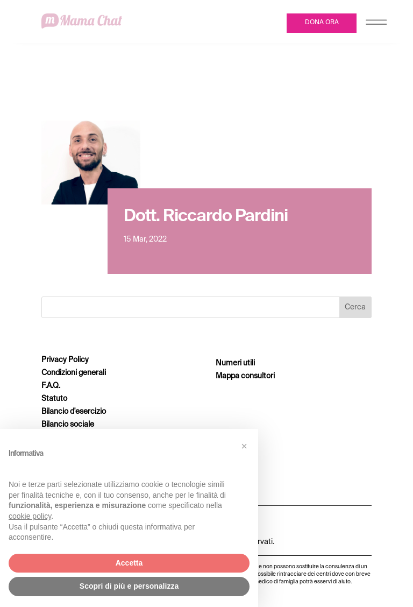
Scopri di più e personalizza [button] (129, 586)
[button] (244, 446)
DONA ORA (322, 22)
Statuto (54, 399)
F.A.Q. (50, 386)
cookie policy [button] (30, 516)
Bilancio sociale (67, 424)
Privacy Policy (65, 360)
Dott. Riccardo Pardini (206, 216)
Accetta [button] (129, 563)
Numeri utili (235, 363)
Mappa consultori (245, 376)
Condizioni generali (73, 373)
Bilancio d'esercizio (73, 411)
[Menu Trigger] (376, 24)
